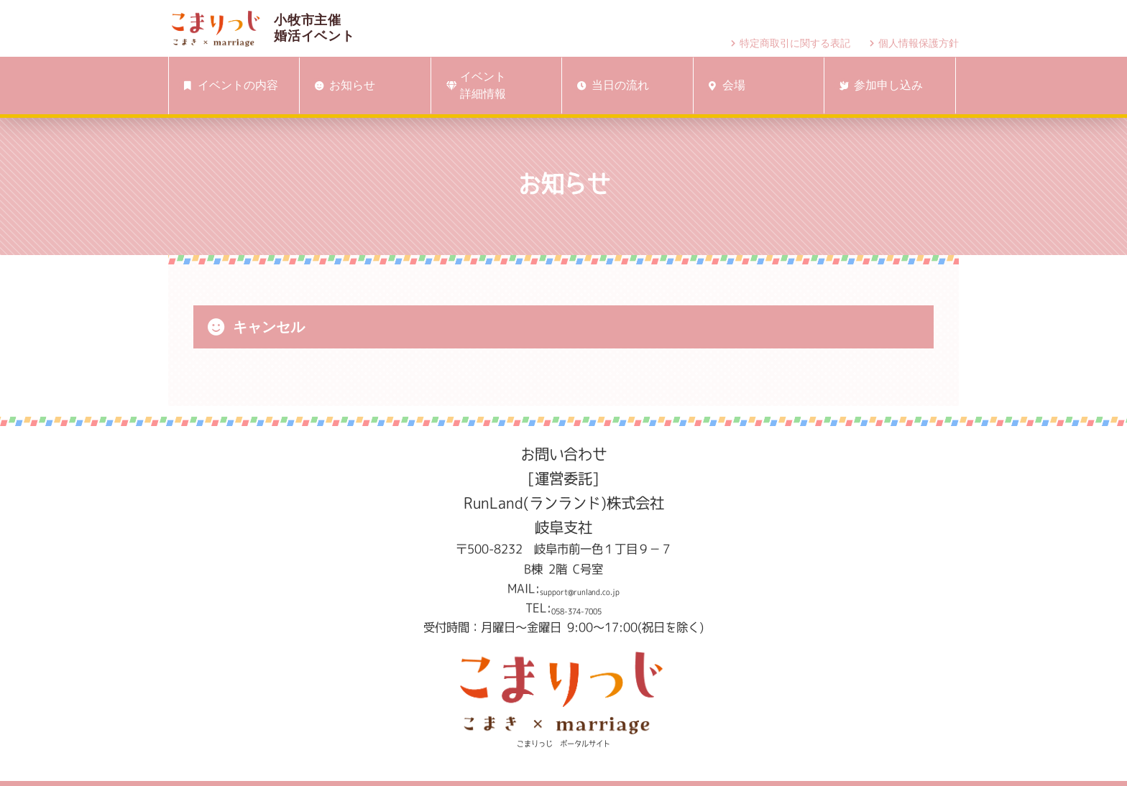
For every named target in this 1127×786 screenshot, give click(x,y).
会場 (724, 85)
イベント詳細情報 (473, 85)
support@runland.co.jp (579, 588)
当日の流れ (610, 85)
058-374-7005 (576, 608)
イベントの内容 (228, 85)
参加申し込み (878, 85)
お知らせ (342, 85)
